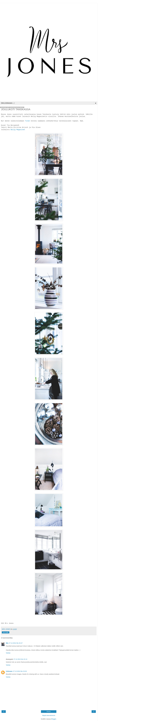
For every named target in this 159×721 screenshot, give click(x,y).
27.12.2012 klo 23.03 (20, 671)
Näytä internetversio (48, 715)
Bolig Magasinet (18, 130)
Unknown (9, 671)
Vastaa (8, 653)
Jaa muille (5, 632)
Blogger (53, 719)
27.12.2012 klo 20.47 (16, 643)
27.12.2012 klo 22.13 (20, 659)
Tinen (28, 121)
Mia (7, 643)
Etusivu (49, 711)
